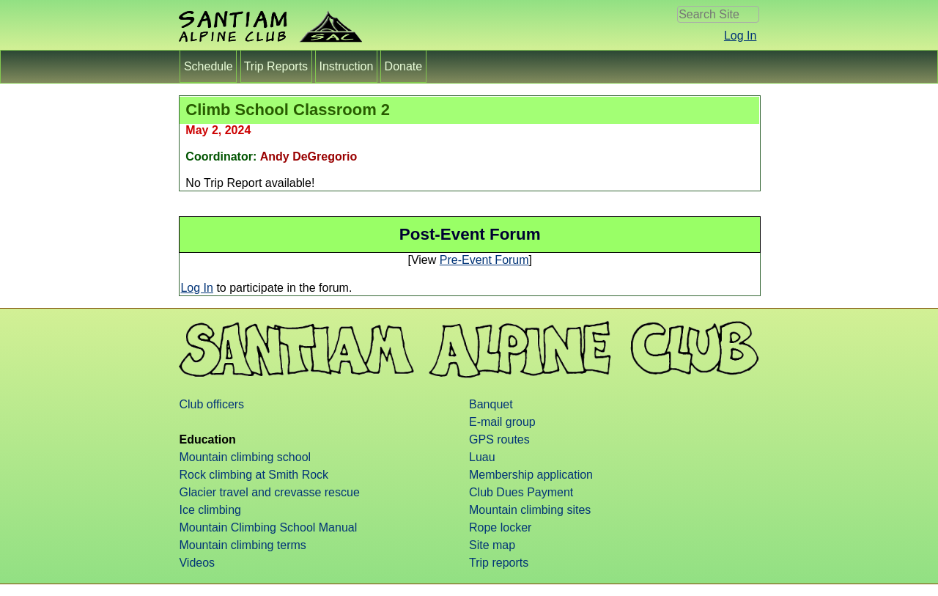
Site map (492, 545)
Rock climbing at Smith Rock (253, 474)
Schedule (208, 66)
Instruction (346, 66)
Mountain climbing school (245, 457)
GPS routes (499, 439)
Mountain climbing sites (530, 510)
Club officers (211, 404)
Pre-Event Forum (484, 260)
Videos (197, 562)
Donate (403, 66)
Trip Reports (276, 66)
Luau (482, 457)
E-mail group (502, 422)
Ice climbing (209, 510)
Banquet (491, 404)
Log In (740, 35)
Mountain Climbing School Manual (268, 527)
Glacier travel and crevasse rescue (269, 492)
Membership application (531, 474)
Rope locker (500, 527)
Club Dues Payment (521, 492)
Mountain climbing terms (242, 545)
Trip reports (498, 562)
